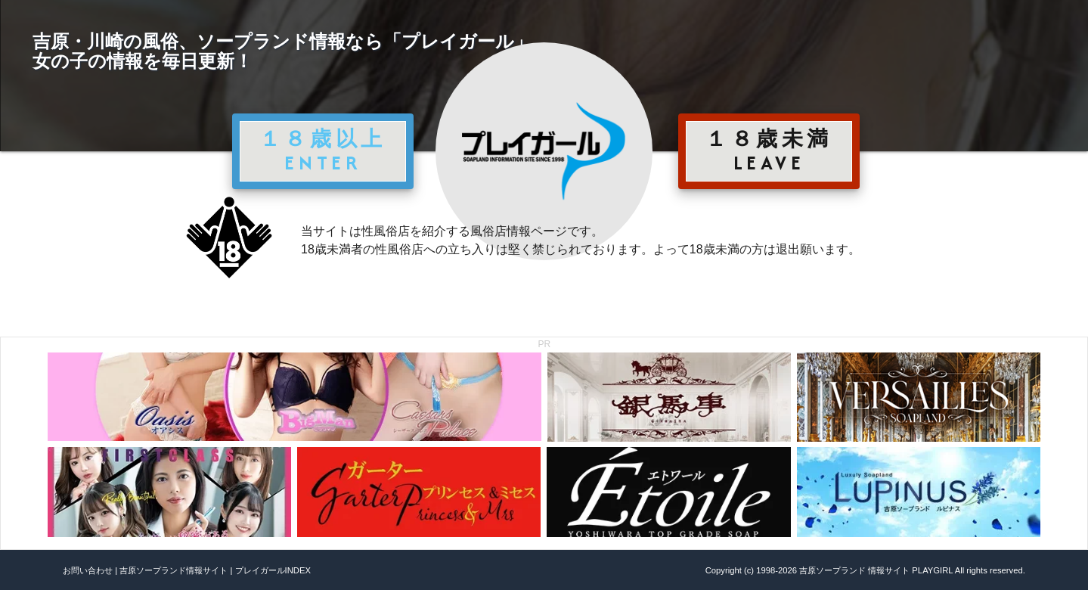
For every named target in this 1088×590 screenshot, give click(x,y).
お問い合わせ (88, 570)
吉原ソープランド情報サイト (173, 570)
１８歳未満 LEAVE (768, 150)
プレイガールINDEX (273, 570)
